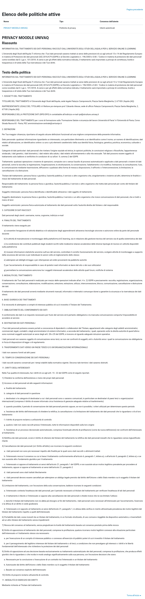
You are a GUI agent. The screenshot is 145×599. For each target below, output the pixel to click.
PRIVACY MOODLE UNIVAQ (16, 28)
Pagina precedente (135, 9)
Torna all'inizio (134, 595)
